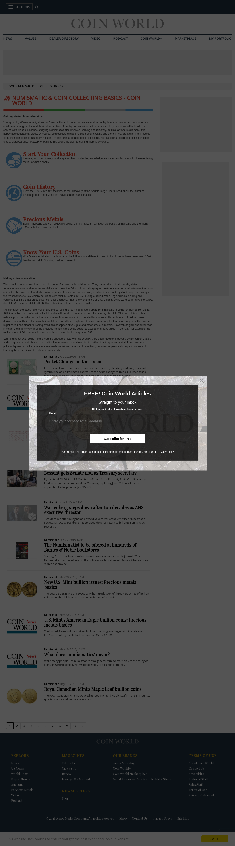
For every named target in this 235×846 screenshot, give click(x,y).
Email (53, 413)
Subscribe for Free (117, 439)
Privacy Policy (166, 451)
